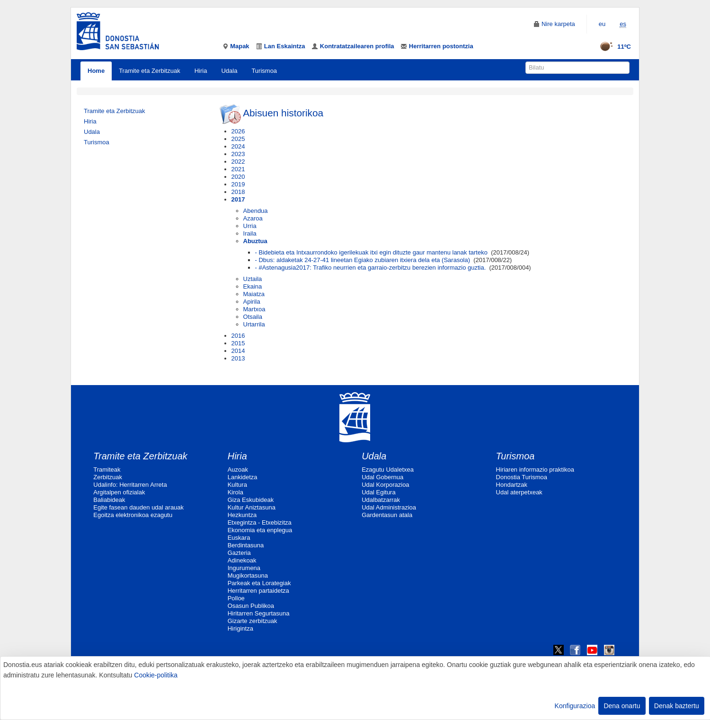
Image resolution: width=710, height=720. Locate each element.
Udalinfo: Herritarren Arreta (130, 484)
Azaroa (253, 218)
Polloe (236, 598)
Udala (229, 70)
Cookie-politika (156, 675)
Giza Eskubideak (251, 499)
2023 (238, 154)
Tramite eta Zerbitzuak (149, 70)
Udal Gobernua (382, 477)
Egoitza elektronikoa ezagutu (132, 514)
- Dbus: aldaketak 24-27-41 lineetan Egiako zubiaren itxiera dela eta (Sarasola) (362, 259)
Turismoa (264, 70)
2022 (238, 161)
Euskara (239, 537)
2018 (238, 191)
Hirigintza (240, 628)
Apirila (251, 301)
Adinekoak (242, 560)
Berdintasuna (246, 545)
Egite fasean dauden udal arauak (138, 507)
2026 (238, 131)
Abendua (255, 210)
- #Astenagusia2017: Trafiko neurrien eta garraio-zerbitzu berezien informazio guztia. (370, 267)
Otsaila (252, 316)
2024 (238, 146)
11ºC (612, 46)
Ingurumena (244, 567)
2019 (238, 184)
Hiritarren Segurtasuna (259, 613)
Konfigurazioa (575, 706)
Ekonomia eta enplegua (260, 530)
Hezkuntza (242, 514)
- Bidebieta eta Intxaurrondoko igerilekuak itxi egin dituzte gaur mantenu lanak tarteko (371, 252)
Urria (250, 225)
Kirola (235, 492)
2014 (238, 350)
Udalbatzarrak (381, 499)
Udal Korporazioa (385, 484)
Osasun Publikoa (251, 605)
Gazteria (239, 552)
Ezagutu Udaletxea (388, 469)
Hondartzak (511, 484)
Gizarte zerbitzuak (252, 620)
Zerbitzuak (107, 477)
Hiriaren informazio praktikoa (535, 469)
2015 (238, 343)
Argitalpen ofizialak (119, 492)
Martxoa (254, 309)
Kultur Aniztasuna (251, 507)
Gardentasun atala (387, 514)
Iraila (250, 233)
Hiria (201, 70)
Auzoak (238, 469)
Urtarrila (254, 324)
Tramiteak (106, 469)
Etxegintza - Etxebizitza (260, 522)
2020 (238, 176)
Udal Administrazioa (389, 507)
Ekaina (252, 286)
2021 (238, 169)
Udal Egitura (379, 492)
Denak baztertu (676, 706)
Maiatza (254, 294)
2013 (238, 358)
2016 (238, 335)
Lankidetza (242, 477)
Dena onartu (622, 706)
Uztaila (252, 278)
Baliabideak (109, 499)
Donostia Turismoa (521, 477)
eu (602, 23)
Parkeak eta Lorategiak (259, 583)
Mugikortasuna (248, 575)
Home (96, 70)
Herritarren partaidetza (258, 590)
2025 (238, 138)
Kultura (237, 484)
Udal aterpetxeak (519, 492)
